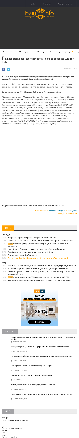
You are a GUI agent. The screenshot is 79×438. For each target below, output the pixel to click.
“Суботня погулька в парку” (18, 421)
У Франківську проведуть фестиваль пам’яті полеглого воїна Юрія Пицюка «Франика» (39, 280)
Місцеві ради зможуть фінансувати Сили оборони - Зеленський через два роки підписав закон (42, 266)
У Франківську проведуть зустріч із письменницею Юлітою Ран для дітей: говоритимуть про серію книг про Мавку (43, 338)
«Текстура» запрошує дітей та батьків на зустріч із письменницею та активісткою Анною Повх (40, 347)
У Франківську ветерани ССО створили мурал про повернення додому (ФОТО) (38, 277)
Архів (33, 4)
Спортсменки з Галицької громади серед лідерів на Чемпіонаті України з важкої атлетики (40, 241)
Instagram (72, 210)
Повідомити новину (65, 4)
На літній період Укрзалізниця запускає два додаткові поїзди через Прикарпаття (37, 249)
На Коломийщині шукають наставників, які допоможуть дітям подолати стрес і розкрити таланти (41, 394)
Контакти (47, 4)
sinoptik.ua (13, 437)
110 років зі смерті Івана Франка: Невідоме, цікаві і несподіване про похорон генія (38, 269)
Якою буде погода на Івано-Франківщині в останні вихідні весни (31, 252)
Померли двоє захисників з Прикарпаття (22, 255)
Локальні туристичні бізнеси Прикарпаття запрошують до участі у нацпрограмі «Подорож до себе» (41, 356)
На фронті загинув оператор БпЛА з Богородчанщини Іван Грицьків (32, 238)
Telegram (61, 210)
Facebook (52, 210)
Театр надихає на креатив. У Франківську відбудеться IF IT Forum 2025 (33, 385)
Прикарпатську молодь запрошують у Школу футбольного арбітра (31, 375)
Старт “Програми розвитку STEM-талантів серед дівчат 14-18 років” (32, 366)
